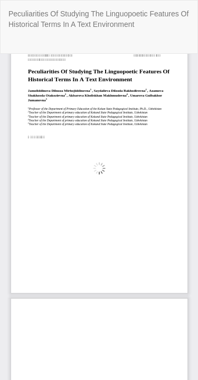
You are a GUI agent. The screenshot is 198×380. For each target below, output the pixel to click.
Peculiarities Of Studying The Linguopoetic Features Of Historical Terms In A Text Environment (98, 19)
